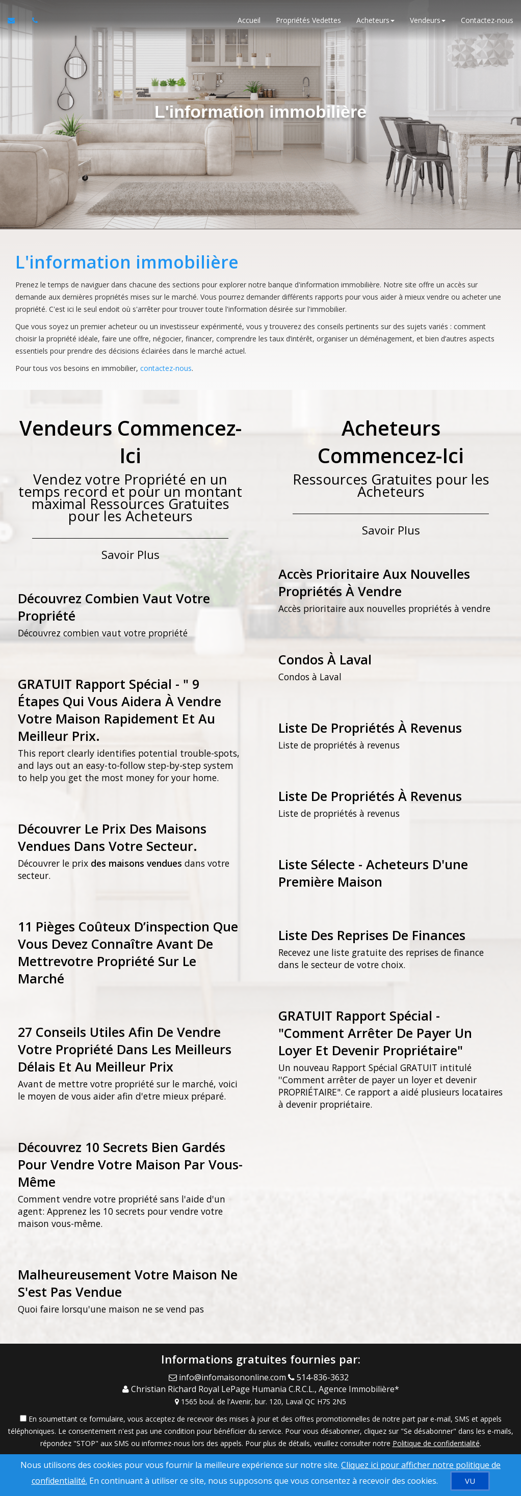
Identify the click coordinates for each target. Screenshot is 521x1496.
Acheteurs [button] (375, 20)
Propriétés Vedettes (308, 20)
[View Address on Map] (260, 1401)
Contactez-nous (487, 20)
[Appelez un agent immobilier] (32, 20)
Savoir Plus (130, 554)
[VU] (470, 1481)
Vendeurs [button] (428, 20)
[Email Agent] (228, 1377)
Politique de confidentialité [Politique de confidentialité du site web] (436, 1443)
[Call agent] (320, 1377)
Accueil (249, 20)
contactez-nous (166, 368)
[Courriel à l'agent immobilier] (16, 20)
